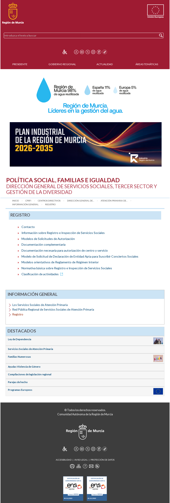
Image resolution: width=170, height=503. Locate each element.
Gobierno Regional (62, 64)
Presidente (19, 64)
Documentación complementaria (43, 244)
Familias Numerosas (19, 356)
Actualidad (105, 64)
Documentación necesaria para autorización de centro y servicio (64, 250)
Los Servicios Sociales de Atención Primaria (40, 305)
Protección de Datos (102, 460)
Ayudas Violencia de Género (24, 366)
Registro (50, 204)
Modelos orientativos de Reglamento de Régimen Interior (60, 262)
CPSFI (28, 200)
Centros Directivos (49, 200)
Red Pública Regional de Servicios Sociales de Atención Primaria (53, 309)
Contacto (28, 227)
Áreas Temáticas (146, 64)
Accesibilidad (63, 460)
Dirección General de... (80, 200)
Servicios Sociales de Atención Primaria (30, 348)
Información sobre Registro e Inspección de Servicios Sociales (63, 233)
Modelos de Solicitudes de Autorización (48, 239)
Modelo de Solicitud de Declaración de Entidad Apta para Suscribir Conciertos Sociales (79, 256)
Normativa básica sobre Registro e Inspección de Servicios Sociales (66, 268)
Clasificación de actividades (42, 274)
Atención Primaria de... (114, 200)
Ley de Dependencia (19, 339)
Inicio (15, 200)
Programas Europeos (20, 389)
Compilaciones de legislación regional (29, 374)
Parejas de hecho (18, 382)
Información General (25, 204)
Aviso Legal (81, 460)
